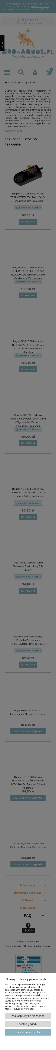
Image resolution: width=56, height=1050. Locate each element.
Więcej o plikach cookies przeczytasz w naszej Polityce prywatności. (25, 1008)
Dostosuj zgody (28, 1024)
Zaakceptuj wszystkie (28, 1032)
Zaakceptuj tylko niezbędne (28, 1015)
